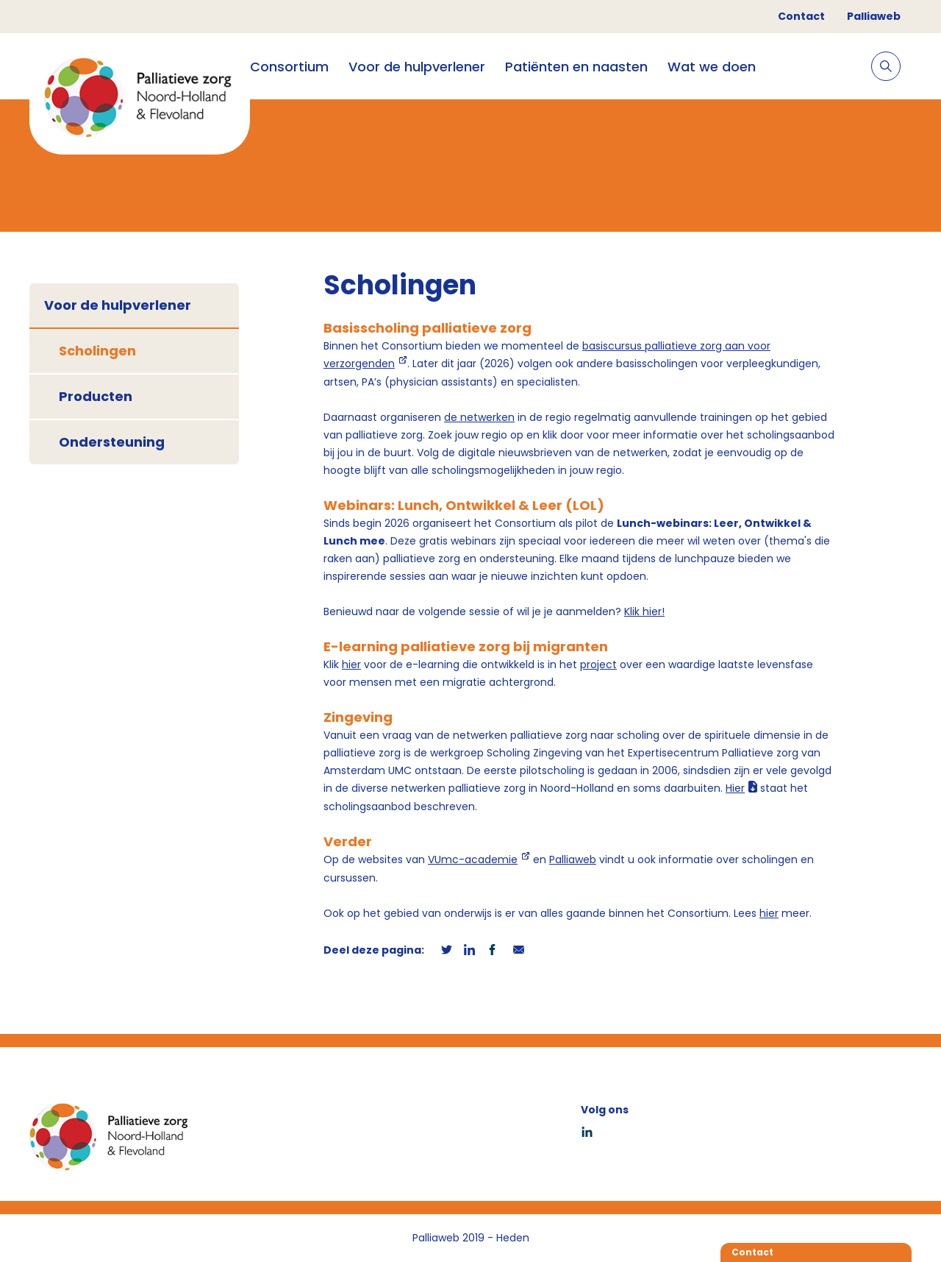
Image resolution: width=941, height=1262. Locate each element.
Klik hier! (644, 611)
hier (351, 664)
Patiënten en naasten (576, 66)
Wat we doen (712, 66)
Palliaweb (874, 16)
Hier (735, 788)
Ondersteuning (112, 442)
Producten (95, 396)
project (598, 664)
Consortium (289, 66)
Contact (801, 16)
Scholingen (97, 350)
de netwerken (479, 417)
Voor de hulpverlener (416, 66)
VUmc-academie (473, 859)
